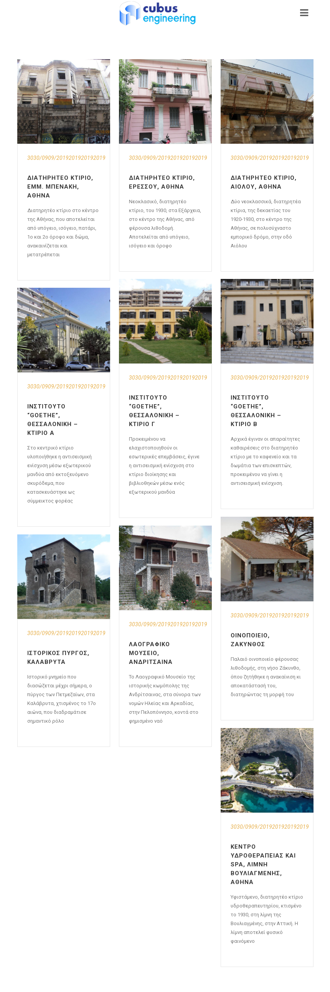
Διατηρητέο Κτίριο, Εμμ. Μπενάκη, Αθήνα (60, 186)
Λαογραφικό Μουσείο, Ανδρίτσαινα (151, 653)
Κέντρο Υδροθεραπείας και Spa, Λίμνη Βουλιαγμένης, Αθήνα (263, 864)
